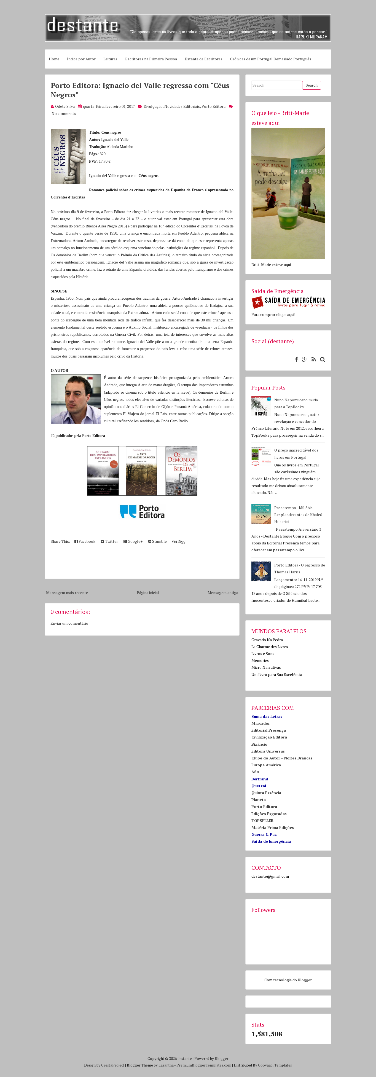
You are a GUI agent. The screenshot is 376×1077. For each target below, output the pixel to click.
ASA (255, 771)
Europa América (266, 764)
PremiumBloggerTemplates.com (203, 1065)
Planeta (258, 799)
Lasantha (166, 1065)
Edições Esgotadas (269, 813)
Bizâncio (259, 744)
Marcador (260, 723)
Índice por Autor (81, 58)
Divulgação (153, 106)
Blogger (304, 979)
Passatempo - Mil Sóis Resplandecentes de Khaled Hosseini (298, 514)
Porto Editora (213, 106)
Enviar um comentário (69, 623)
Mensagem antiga (223, 592)
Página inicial (148, 592)
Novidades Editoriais (182, 106)
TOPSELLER (262, 820)
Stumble (157, 541)
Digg (179, 541)
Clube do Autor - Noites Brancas (281, 758)
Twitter (109, 541)
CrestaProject (112, 1065)
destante (185, 1058)
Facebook (84, 541)
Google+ (133, 541)
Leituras (110, 58)
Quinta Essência (266, 792)
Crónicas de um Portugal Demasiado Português (270, 58)
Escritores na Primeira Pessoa (151, 58)
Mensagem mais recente (67, 592)
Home (54, 58)
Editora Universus (268, 751)
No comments (64, 113)
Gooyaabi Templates (275, 1065)
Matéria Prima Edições (272, 827)
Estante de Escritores (203, 58)
